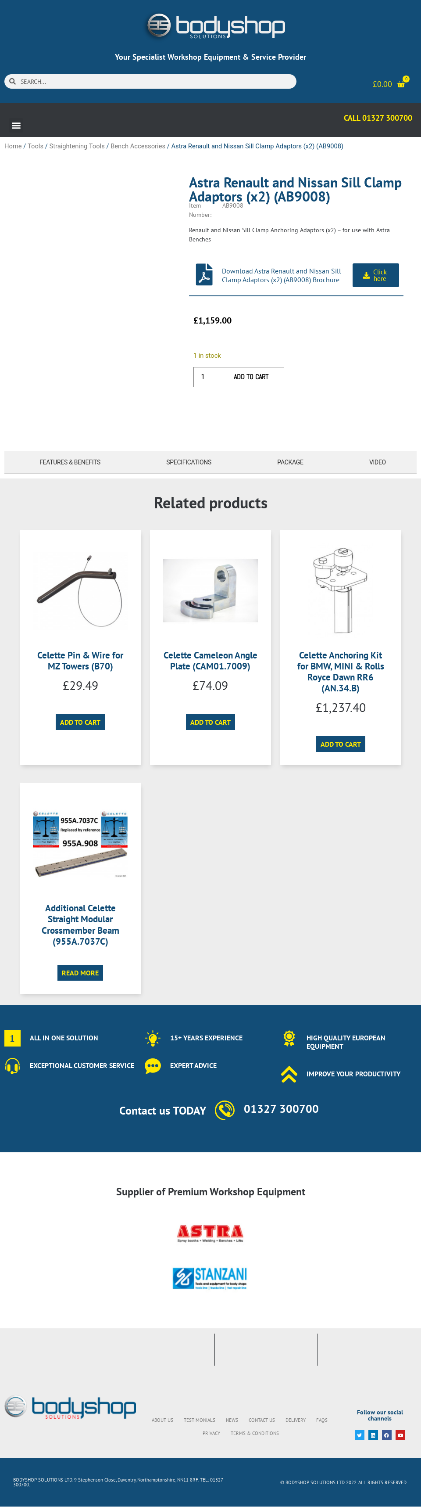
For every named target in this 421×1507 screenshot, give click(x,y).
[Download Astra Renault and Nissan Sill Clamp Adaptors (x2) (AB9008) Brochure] (204, 274)
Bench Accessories (138, 146)
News (232, 1420)
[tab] (67, 462)
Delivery (295, 1420)
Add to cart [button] (80, 722)
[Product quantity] (206, 377)
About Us (162, 1420)
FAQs (322, 1420)
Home (13, 146)
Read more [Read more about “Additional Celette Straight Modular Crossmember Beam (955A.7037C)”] (80, 972)
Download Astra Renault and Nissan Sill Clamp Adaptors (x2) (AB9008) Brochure (281, 275)
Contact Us (262, 1420)
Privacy (211, 1433)
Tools (35, 146)
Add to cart (251, 376)
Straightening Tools (76, 146)
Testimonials (199, 1420)
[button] (16, 125)
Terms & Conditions (255, 1433)
